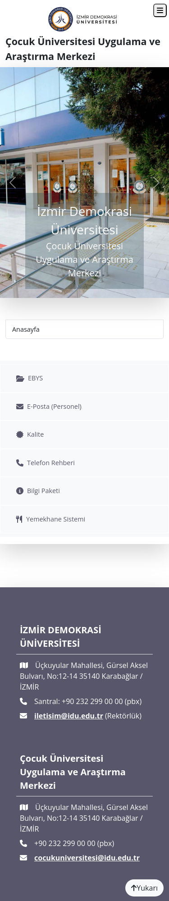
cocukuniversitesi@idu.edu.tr (87, 858)
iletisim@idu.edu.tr (68, 716)
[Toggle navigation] (160, 10)
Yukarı (144, 888)
